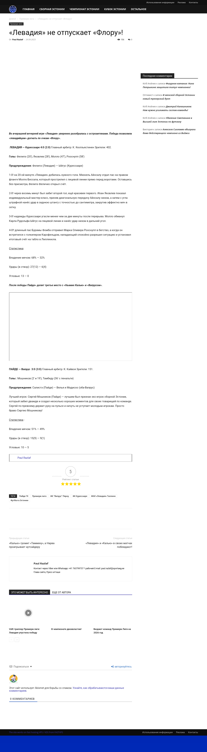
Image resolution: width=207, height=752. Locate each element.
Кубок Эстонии (115, 9)
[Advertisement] (169, 44)
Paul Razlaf (17, 39)
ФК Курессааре (80, 496)
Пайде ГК (23, 496)
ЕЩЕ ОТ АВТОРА (61, 592)
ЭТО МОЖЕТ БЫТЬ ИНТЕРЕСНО (29, 592)
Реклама (182, 2)
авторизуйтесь (121, 666)
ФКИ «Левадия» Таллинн (103, 496)
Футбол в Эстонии (19, 500)
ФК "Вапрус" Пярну (59, 496)
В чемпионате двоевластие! (66, 629)
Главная (28, 9)
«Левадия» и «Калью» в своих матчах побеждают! (109, 545)
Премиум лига (26, 18)
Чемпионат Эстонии (84, 9)
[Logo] (14, 9)
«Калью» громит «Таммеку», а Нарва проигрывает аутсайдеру (31, 545)
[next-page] (17, 639)
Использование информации (160, 2)
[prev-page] (11, 639)
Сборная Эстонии (52, 9)
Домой (12, 18)
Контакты (193, 2)
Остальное (138, 9)
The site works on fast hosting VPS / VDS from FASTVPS (36, 732)
